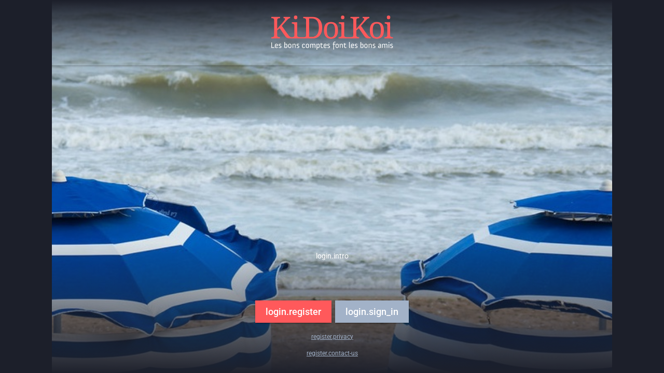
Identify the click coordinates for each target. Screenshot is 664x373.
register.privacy (332, 336)
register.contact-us (332, 353)
